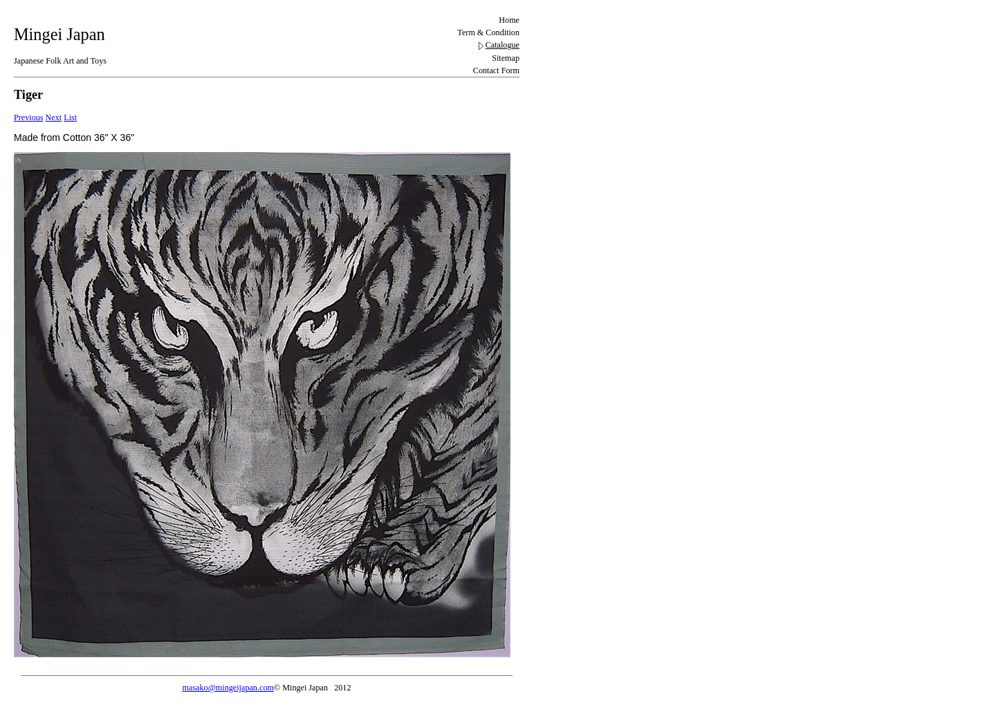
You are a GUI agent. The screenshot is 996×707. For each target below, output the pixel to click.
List (70, 117)
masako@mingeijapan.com (228, 687)
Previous (29, 117)
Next (54, 117)
